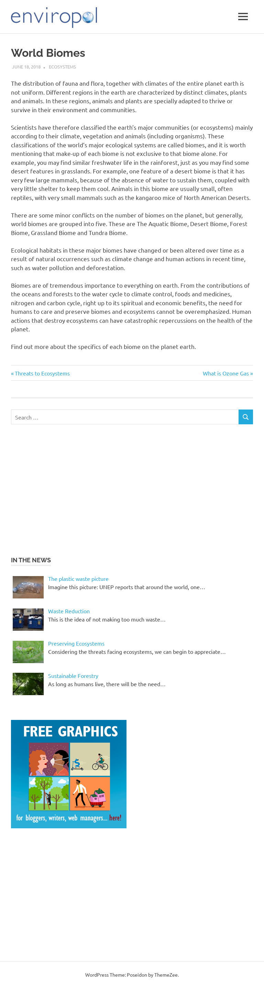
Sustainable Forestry (73, 675)
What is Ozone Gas (226, 373)
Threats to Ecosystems (42, 373)
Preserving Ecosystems (76, 643)
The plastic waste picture (78, 578)
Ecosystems (62, 67)
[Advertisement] (68, 489)
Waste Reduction (69, 610)
